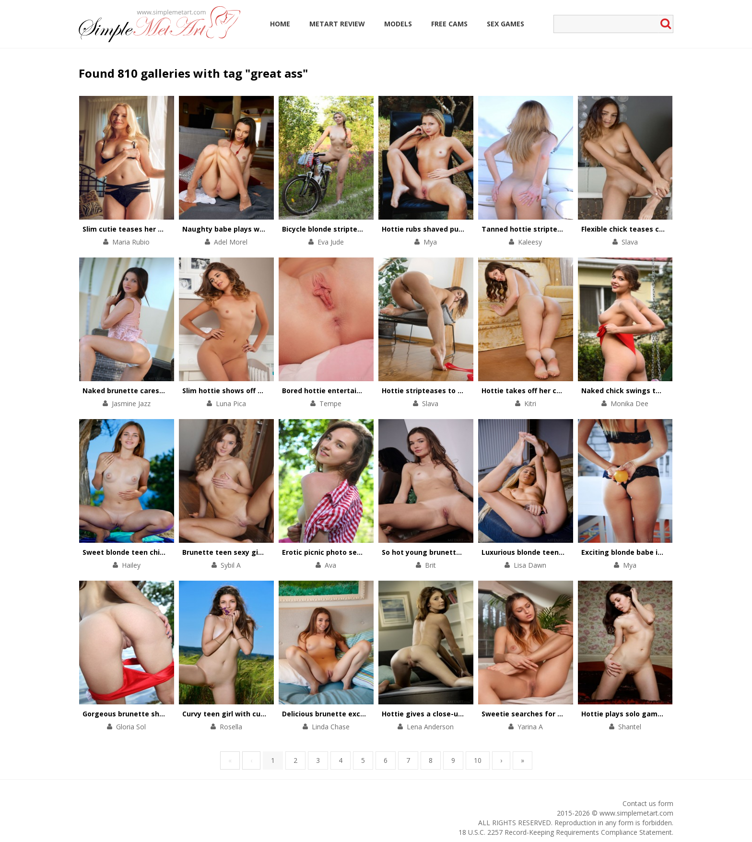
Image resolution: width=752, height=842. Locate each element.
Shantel (629, 726)
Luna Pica (231, 403)
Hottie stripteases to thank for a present (454, 390)
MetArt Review (337, 23)
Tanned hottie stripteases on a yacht (547, 229)
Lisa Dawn (530, 565)
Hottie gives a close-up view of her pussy (453, 713)
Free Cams (449, 23)
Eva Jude (330, 241)
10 (478, 760)
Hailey (131, 565)
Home (280, 23)
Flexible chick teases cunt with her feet (650, 229)
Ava (330, 565)
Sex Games (505, 23)
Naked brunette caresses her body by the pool (163, 390)
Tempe (330, 403)
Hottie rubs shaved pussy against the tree (455, 229)
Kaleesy (530, 241)
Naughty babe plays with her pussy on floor (257, 229)
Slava (630, 241)
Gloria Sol (131, 726)
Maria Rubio (131, 241)
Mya (430, 241)
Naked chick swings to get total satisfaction (659, 390)
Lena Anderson (430, 726)
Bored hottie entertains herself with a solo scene (368, 390)
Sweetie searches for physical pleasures (552, 713)
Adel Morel (230, 241)
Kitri (530, 403)
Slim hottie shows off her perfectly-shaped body (266, 390)
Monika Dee (629, 403)
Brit (430, 565)
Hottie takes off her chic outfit (535, 390)
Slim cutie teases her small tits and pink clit (158, 229)
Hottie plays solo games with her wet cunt (655, 713)
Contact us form (648, 803)
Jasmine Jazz (131, 403)
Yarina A (530, 726)
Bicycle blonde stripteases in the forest (351, 229)
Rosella (231, 726)
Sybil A (231, 565)
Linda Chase (331, 726)
